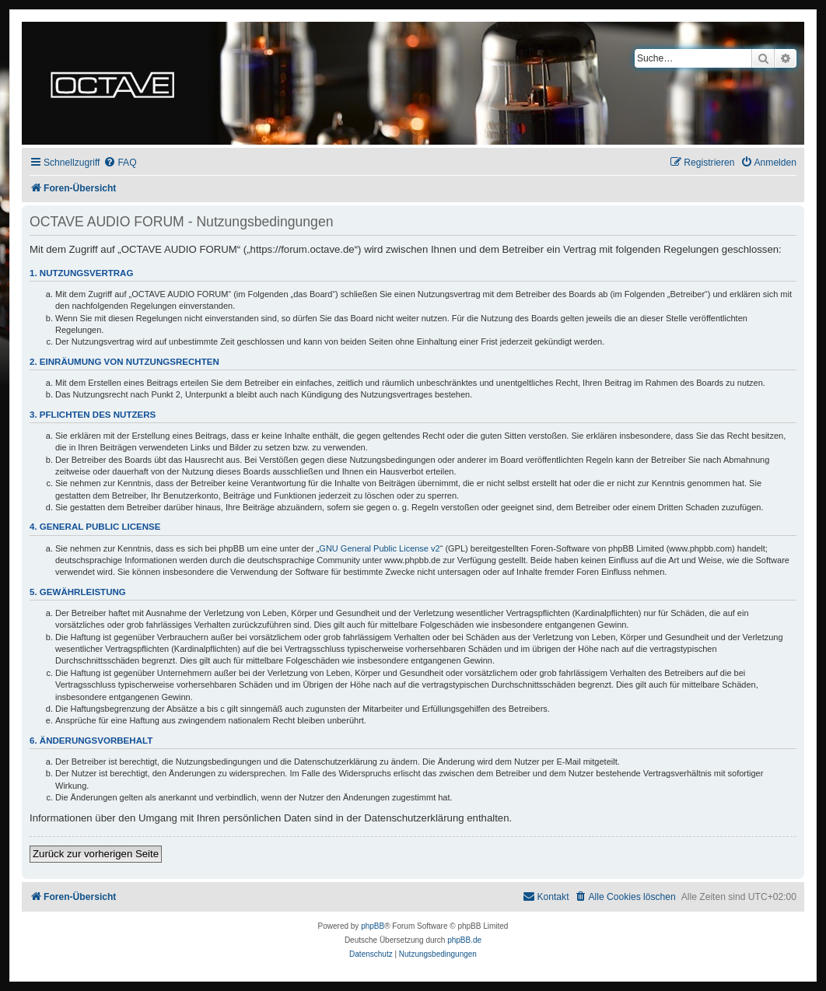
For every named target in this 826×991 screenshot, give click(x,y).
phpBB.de (464, 940)
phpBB (372, 926)
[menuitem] (119, 162)
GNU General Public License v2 (379, 548)
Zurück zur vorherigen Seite (96, 854)
